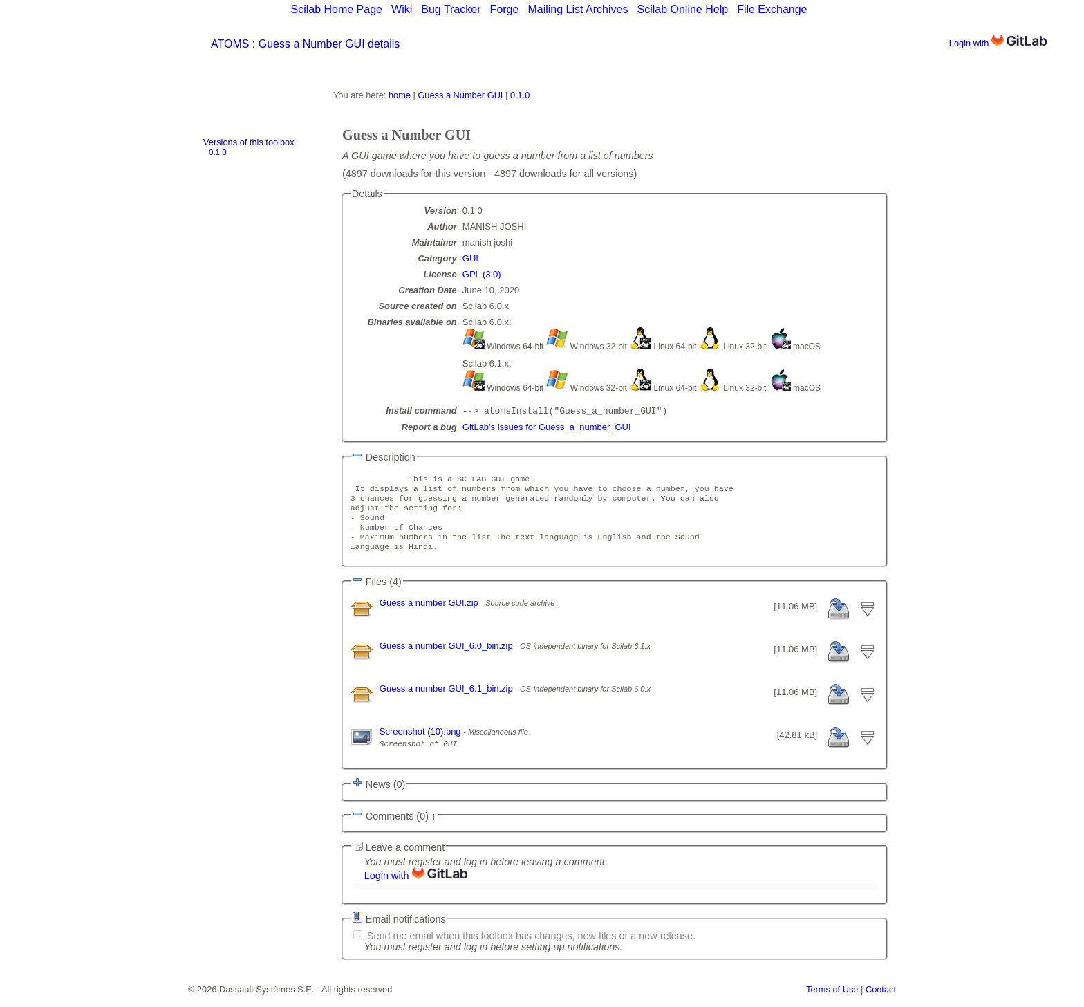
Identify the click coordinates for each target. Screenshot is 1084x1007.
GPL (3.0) (481, 274)
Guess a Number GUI (460, 95)
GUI (470, 258)
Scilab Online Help (682, 9)
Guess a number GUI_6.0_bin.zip (448, 658)
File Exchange (772, 9)
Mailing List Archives (577, 9)
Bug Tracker (450, 9)
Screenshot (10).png (421, 744)
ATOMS (230, 44)
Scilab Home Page (336, 9)
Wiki (401, 9)
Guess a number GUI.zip (430, 615)
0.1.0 (218, 152)
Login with (998, 43)
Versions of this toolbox (249, 142)
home (400, 95)
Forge (504, 9)
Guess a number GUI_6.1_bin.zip (448, 701)
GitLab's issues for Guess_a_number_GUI (546, 428)
